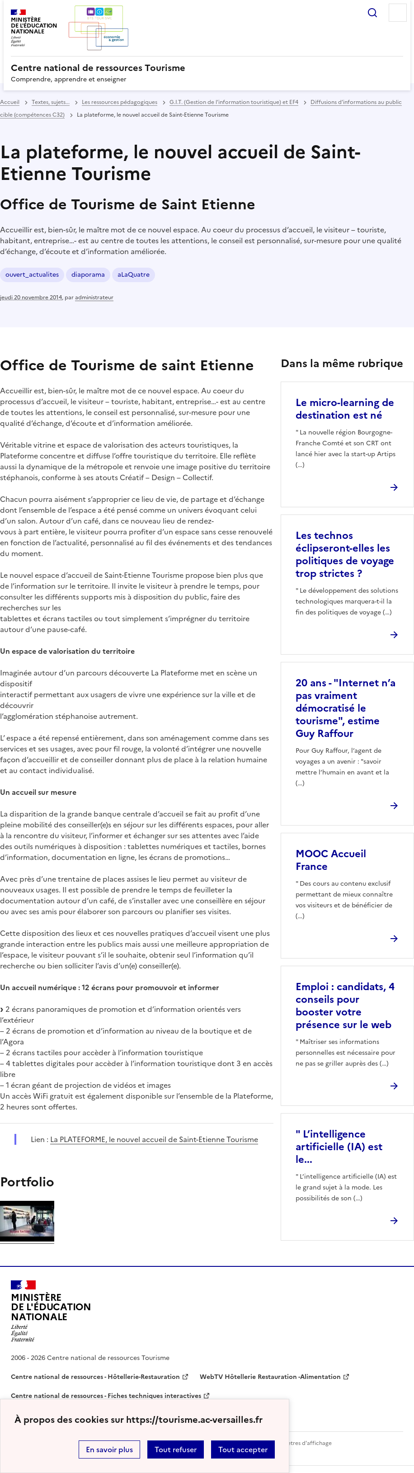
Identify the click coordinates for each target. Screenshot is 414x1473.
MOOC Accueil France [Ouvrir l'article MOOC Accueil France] (331, 860)
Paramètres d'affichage (301, 1443)
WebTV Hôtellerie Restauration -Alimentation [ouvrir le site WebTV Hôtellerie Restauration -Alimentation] (270, 1377)
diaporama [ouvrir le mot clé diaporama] (88, 274)
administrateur (94, 297)
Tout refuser (176, 1449)
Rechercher (372, 13)
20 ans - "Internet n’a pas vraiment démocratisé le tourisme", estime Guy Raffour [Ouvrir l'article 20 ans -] (345, 708)
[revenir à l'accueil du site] (207, 67)
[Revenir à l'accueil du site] (51, 1311)
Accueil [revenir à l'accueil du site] (9, 102)
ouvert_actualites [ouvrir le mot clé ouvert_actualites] (32, 274)
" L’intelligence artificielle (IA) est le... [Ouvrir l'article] (339, 1147)
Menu (398, 13)
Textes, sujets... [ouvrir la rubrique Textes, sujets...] (51, 102)
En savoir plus (109, 1449)
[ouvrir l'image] (27, 1238)
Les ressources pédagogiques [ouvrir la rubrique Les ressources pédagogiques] (119, 102)
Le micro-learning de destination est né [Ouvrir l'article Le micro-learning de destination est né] (345, 409)
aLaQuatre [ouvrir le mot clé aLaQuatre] (134, 274)
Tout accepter (243, 1449)
